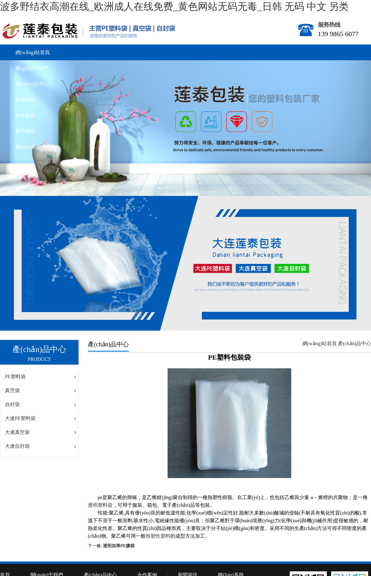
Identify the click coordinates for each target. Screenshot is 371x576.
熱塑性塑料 (158, 536)
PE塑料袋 (15, 376)
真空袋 (12, 390)
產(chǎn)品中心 (32, 84)
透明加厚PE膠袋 (118, 546)
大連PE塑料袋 (20, 418)
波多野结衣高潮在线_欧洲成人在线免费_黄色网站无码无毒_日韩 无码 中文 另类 (174, 6)
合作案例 (25, 115)
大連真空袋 (17, 432)
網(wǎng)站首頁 (32, 52)
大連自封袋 (17, 446)
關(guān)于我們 (31, 68)
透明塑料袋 (100, 505)
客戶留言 (25, 131)
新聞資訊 (25, 99)
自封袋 (12, 404)
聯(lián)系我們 (30, 147)
